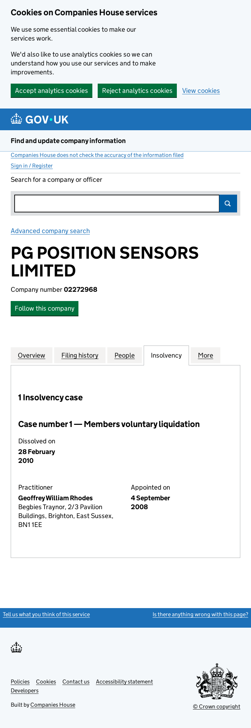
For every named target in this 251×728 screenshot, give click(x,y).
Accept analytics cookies (51, 90)
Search (228, 203)
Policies (20, 681)
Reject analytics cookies (137, 90)
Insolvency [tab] (166, 355)
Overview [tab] (31, 355)
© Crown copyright (216, 706)
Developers (25, 690)
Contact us (75, 681)
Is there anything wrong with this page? (200, 614)
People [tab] (124, 355)
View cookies (201, 90)
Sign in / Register (32, 165)
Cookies (46, 681)
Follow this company (45, 308)
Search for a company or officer (56, 179)
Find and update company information (68, 141)
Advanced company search (50, 231)
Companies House (52, 704)
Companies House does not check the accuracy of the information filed (97, 155)
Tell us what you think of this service (46, 614)
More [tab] (205, 355)
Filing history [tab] (79, 355)
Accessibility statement (124, 681)
